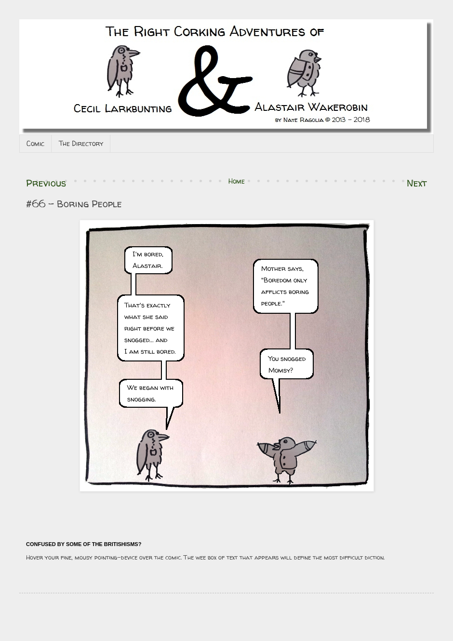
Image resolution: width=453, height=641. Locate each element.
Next (417, 182)
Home (236, 181)
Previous (46, 182)
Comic (35, 143)
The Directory (81, 143)
